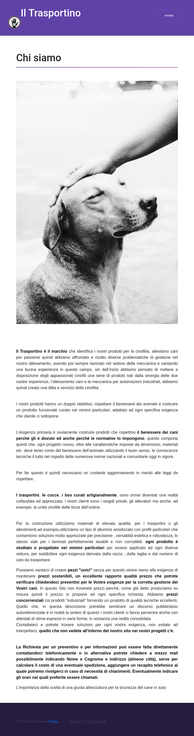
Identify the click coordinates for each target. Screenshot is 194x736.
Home (169, 15)
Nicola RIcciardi (94, 721)
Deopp (53, 721)
